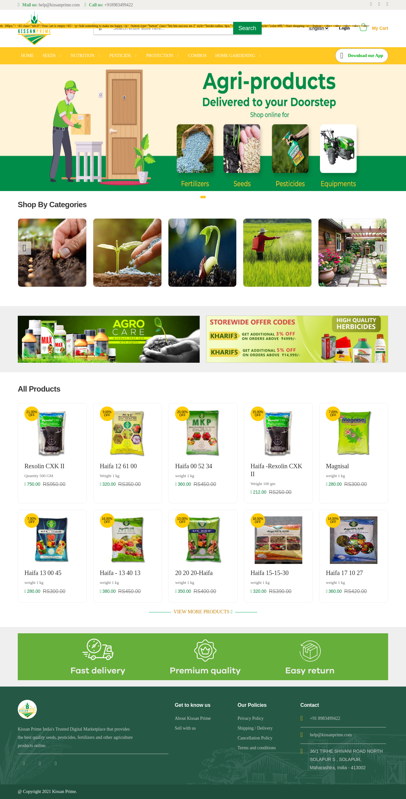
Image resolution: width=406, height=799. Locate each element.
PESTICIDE (120, 55)
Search (247, 28)
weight (184, 475)
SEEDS (49, 55)
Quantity (38, 475)
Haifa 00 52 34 (193, 466)
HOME (27, 55)
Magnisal (337, 466)
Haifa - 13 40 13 (120, 572)
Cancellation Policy (255, 738)
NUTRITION (83, 55)
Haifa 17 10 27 (344, 572)
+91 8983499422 (325, 718)
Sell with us (185, 728)
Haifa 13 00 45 (43, 572)
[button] (363, 28)
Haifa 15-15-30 (270, 572)
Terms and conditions (257, 747)
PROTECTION (159, 55)
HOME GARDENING (235, 55)
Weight (110, 475)
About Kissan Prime (193, 718)
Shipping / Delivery (255, 728)
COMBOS (197, 55)
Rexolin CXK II (44, 466)
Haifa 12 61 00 (118, 466)
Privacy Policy (251, 718)
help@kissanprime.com (331, 734)
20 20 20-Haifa (194, 572)
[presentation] (24, 248)
